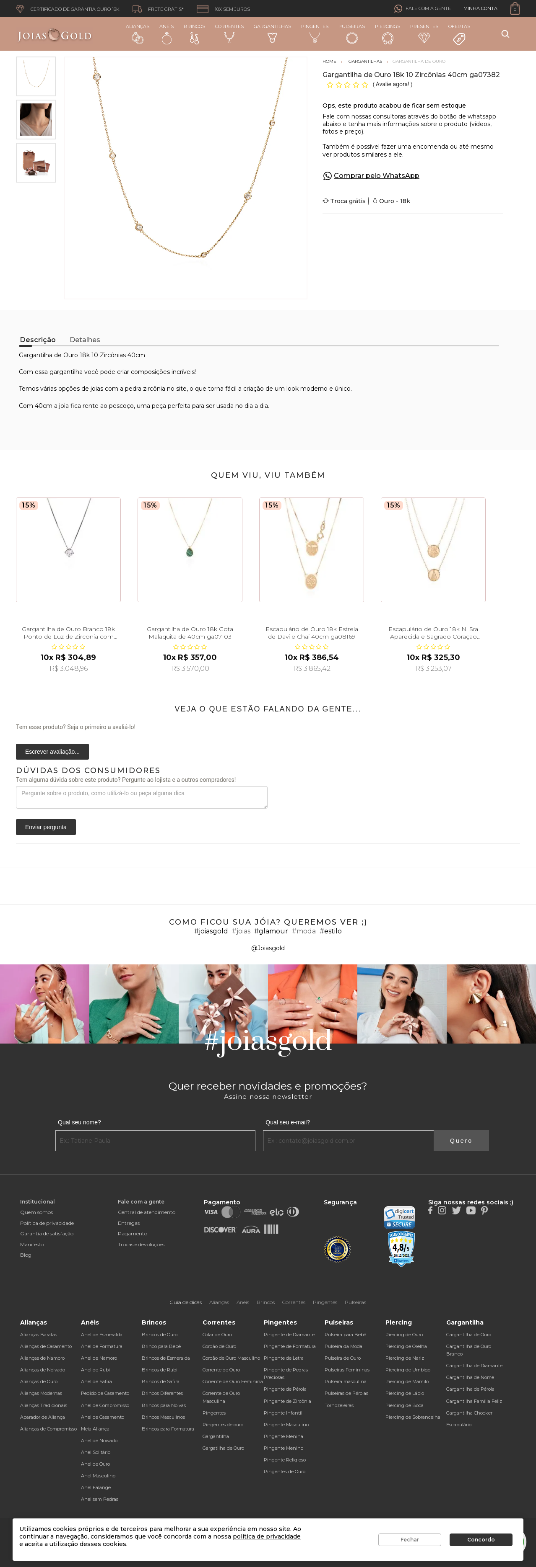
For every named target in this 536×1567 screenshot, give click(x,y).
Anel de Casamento (102, 1417)
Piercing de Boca (404, 1405)
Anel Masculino (98, 1476)
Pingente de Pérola (285, 1389)
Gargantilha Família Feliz (474, 1401)
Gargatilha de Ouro (223, 1448)
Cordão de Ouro (219, 1346)
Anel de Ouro (95, 1464)
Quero (461, 1140)
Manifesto (32, 1244)
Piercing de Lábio (404, 1393)
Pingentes (314, 33)
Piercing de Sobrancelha (412, 1417)
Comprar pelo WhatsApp (376, 176)
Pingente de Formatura (290, 1346)
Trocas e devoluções (141, 1244)
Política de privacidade (47, 1223)
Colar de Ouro (217, 1335)
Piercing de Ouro (404, 1335)
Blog (25, 1255)
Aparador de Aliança (42, 1417)
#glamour (271, 931)
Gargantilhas (272, 33)
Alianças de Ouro (38, 1381)
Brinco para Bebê (161, 1346)
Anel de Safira (96, 1381)
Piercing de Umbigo (407, 1370)
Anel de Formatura (101, 1346)
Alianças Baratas (38, 1335)
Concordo (481, 1539)
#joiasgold (211, 931)
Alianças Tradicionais (43, 1405)
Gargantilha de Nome (470, 1377)
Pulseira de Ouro (343, 1358)
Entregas (129, 1223)
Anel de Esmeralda (101, 1335)
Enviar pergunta (46, 827)
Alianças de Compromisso (48, 1429)
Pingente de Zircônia (287, 1401)
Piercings (387, 33)
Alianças (137, 33)
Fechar (410, 1539)
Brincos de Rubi (159, 1370)
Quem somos (36, 1212)
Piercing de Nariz (404, 1358)
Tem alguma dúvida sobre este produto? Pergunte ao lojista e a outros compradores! (126, 779)
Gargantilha (216, 1436)
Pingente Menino (283, 1448)
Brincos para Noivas (164, 1405)
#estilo (331, 931)
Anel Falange (96, 1487)
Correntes (229, 33)
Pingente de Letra (284, 1358)
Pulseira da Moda (343, 1346)
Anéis (166, 33)
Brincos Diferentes (162, 1393)
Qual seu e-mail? (287, 1122)
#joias (241, 931)
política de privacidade (267, 1536)
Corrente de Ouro (221, 1370)
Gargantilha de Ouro (468, 1335)
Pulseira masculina (346, 1381)
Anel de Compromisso (105, 1405)
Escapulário (458, 1425)
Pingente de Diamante (289, 1335)
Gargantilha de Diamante (474, 1366)
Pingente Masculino (286, 1425)
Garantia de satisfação (46, 1233)
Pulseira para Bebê (345, 1335)
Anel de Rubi (95, 1370)
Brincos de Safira (161, 1381)
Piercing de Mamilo (407, 1381)
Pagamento (132, 1233)
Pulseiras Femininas (347, 1370)
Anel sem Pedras (99, 1499)
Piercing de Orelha (406, 1346)
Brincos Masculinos (163, 1417)
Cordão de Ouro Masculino (231, 1358)
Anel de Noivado (99, 1440)
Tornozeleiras (339, 1405)
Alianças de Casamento (46, 1346)
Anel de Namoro (99, 1358)
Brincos (194, 33)
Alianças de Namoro (42, 1358)
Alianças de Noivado (42, 1370)
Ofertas (459, 34)
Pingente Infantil (283, 1413)
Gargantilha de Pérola (470, 1389)
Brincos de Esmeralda (166, 1358)
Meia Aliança (95, 1429)
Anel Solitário (95, 1452)
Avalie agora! (393, 84)
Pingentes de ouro (223, 1425)
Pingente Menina (283, 1436)
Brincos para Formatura (168, 1429)
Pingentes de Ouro (284, 1471)
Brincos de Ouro (159, 1335)
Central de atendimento (146, 1212)
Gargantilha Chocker (469, 1413)
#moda (304, 931)
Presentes (424, 33)
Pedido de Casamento (105, 1393)
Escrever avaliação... (52, 751)
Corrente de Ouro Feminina (233, 1381)
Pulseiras (351, 34)
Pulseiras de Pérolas (346, 1393)
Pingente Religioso (285, 1460)
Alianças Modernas (41, 1393)
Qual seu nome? (79, 1122)
